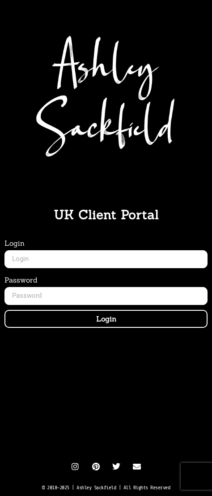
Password (21, 279)
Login (14, 243)
